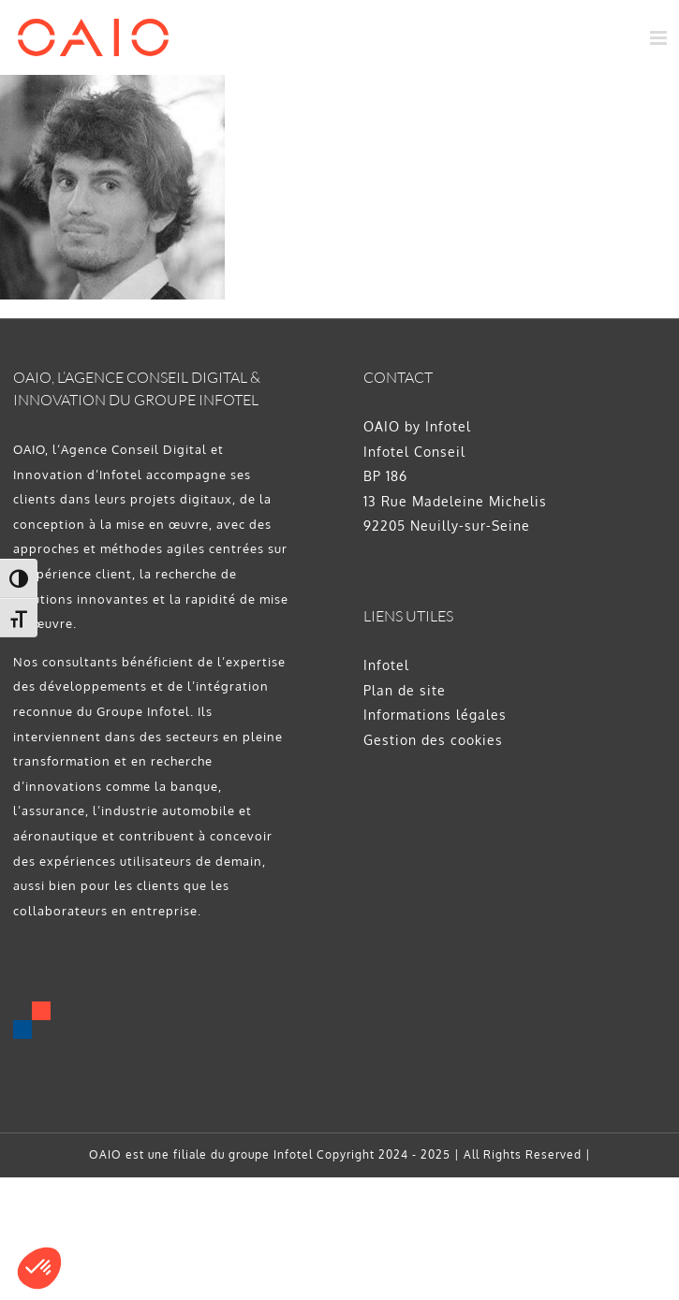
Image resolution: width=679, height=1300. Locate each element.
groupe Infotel (271, 1154)
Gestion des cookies (433, 740)
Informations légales (435, 715)
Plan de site (404, 690)
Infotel (386, 665)
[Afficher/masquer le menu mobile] (660, 38)
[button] (39, 1268)
